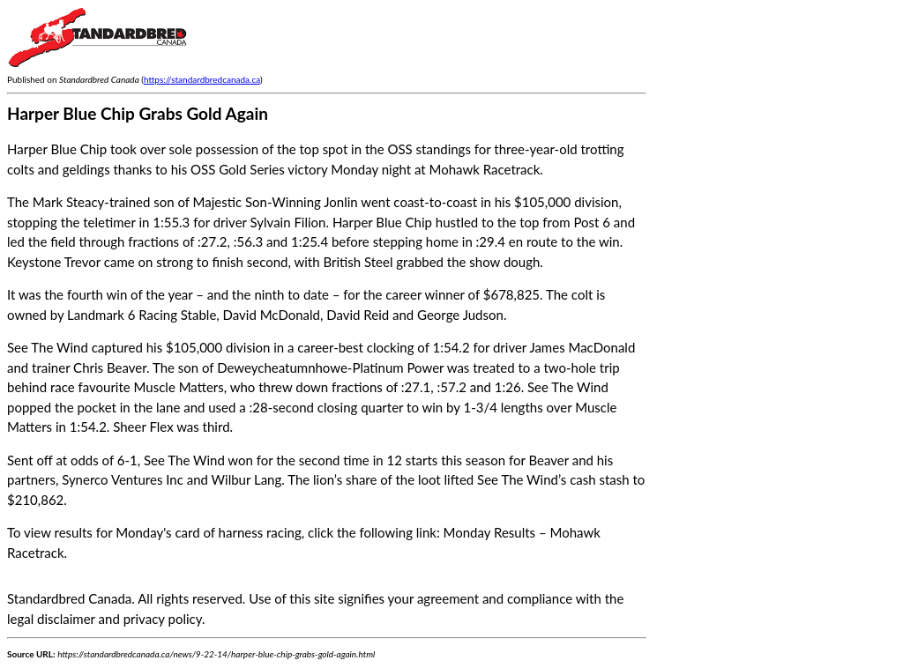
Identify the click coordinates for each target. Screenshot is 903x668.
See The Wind (47, 347)
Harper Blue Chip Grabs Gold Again (137, 113)
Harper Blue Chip (382, 222)
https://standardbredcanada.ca (202, 79)
